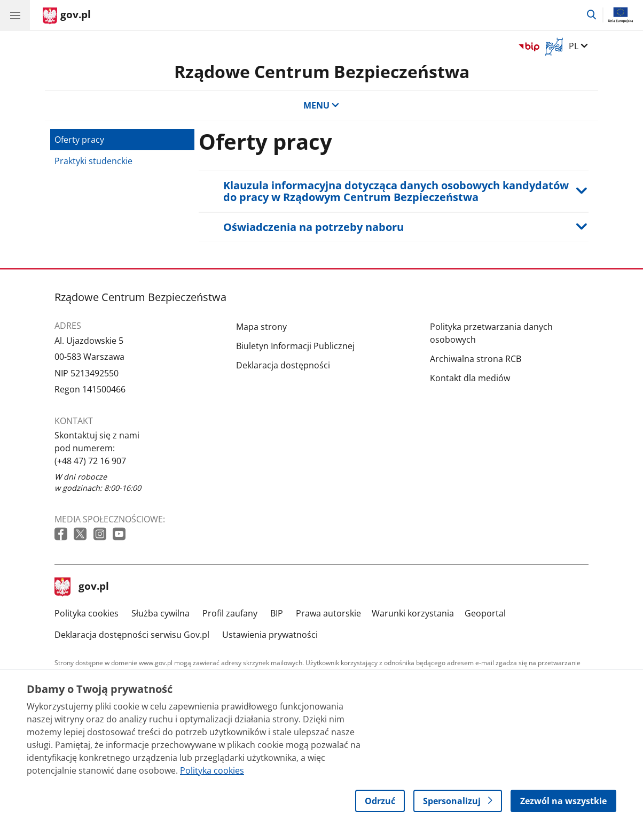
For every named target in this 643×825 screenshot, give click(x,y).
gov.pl (81, 587)
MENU (321, 105)
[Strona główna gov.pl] (67, 16)
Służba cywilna (160, 613)
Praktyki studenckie (93, 161)
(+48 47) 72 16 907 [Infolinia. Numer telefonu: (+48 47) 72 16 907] (90, 461)
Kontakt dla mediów (470, 378)
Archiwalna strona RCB (475, 359)
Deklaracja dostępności (283, 365)
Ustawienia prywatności (270, 635)
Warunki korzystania (413, 613)
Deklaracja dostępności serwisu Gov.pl (131, 635)
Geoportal (485, 613)
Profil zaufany (229, 613)
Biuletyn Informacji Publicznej (295, 346)
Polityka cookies (86, 613)
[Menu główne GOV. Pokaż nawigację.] (15, 15)
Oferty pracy (79, 139)
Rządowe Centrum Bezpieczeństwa (321, 71)
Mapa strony (261, 327)
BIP (276, 613)
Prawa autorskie (328, 613)
